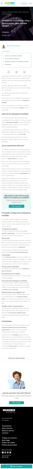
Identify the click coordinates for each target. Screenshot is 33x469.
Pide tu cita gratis (16, 206)
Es (31, 3)
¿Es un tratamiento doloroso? (12, 59)
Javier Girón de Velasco (13, 46)
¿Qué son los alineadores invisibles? (13, 56)
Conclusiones (8, 64)
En (29, 3)
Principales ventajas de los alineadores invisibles (16, 61)
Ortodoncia (4, 12)
